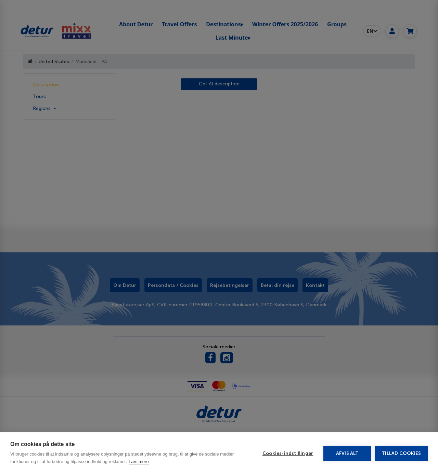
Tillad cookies (401, 453)
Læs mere (139, 461)
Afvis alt (347, 453)
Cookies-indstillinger (287, 453)
